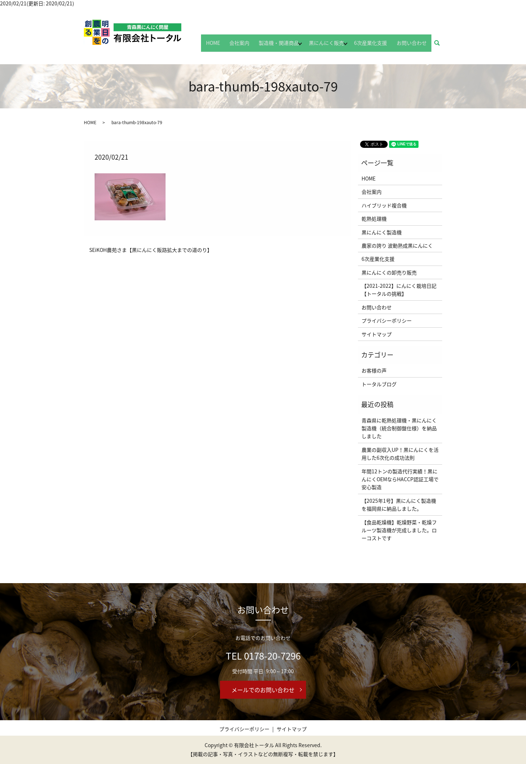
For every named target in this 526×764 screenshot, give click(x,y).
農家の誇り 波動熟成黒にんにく (397, 245)
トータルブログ (379, 384)
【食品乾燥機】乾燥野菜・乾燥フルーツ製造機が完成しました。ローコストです (399, 530)
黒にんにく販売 (333, 45)
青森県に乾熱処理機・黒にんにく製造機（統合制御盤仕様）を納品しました (399, 428)
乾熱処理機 (374, 218)
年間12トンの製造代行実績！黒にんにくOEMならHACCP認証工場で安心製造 (400, 479)
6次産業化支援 (377, 45)
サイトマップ (377, 334)
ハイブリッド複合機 (384, 205)
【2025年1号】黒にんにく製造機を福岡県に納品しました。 (399, 504)
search (441, 46)
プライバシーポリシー (387, 320)
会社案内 (250, 45)
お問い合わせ (414, 45)
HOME (228, 45)
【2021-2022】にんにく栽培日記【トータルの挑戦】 (399, 289)
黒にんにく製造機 (382, 232)
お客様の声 (374, 370)
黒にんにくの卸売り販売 (389, 272)
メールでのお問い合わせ (263, 689)
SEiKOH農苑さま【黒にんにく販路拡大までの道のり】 (150, 250)
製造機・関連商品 (286, 45)
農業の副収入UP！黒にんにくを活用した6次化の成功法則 (400, 453)
